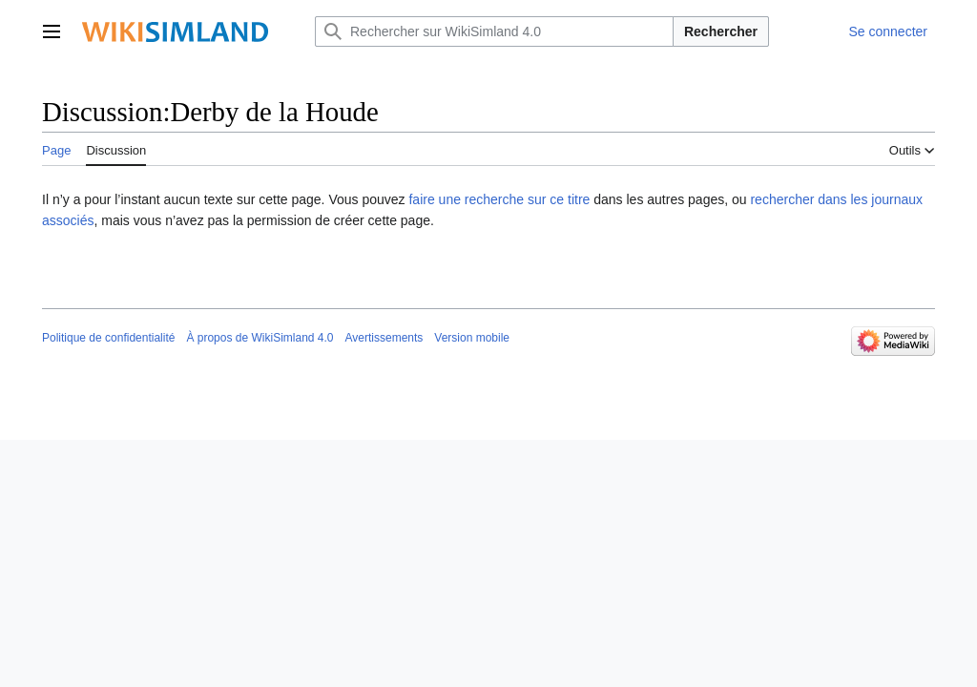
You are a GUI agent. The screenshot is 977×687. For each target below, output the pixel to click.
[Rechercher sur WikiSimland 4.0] (494, 31)
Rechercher (721, 31)
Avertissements (384, 337)
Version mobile (471, 337)
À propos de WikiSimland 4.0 (259, 337)
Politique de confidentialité (108, 337)
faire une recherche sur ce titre (499, 199)
